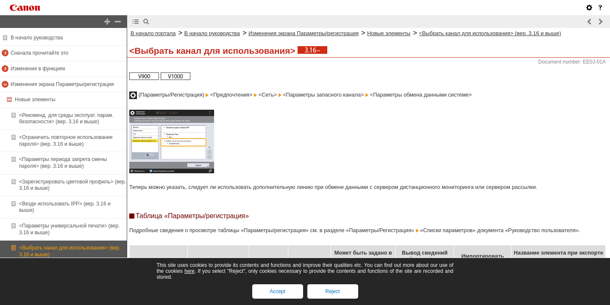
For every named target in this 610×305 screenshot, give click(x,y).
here (189, 271)
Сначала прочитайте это (39, 53)
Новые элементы (35, 100)
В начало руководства (37, 38)
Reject (332, 291)
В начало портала (153, 33)
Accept (277, 291)
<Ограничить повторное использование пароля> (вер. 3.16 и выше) (66, 140)
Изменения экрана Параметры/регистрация (62, 84)
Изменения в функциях (38, 69)
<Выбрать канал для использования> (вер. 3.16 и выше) (490, 33)
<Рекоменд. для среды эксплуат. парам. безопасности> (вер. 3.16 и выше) (66, 118)
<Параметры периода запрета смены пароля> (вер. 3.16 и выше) (63, 162)
